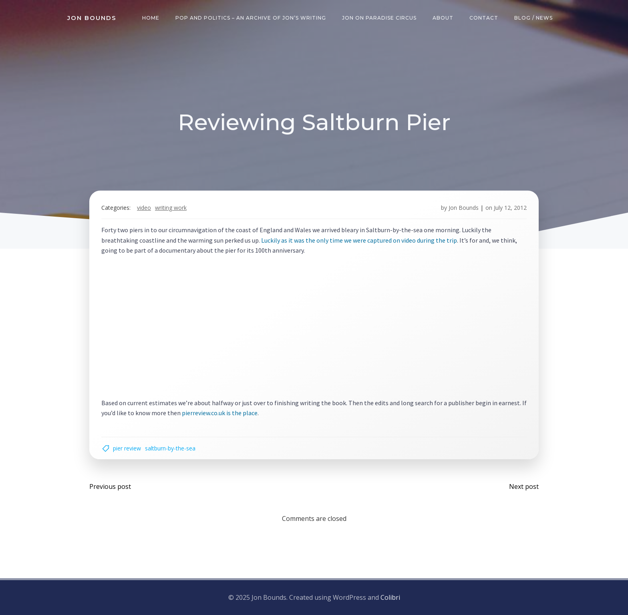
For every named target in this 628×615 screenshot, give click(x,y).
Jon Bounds (464, 207)
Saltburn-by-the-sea (170, 448)
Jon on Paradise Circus (379, 18)
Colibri (390, 597)
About (443, 18)
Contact (483, 18)
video (144, 207)
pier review (127, 448)
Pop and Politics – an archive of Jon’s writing (250, 18)
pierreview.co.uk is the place (220, 413)
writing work (171, 207)
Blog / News (533, 18)
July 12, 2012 (510, 207)
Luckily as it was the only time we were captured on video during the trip (359, 240)
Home (150, 18)
